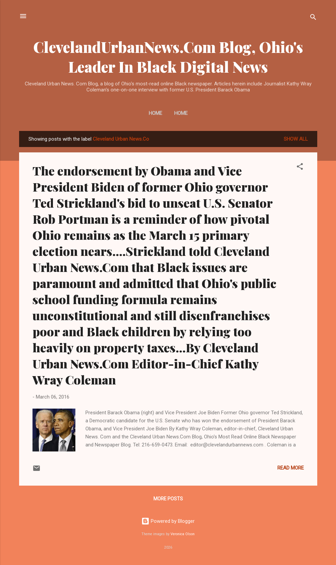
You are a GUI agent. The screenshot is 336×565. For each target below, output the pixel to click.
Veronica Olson (183, 534)
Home (155, 113)
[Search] (313, 18)
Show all (296, 139)
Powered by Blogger (168, 521)
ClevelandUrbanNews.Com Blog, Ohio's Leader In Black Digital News (168, 56)
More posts (168, 498)
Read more (290, 468)
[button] (300, 167)
